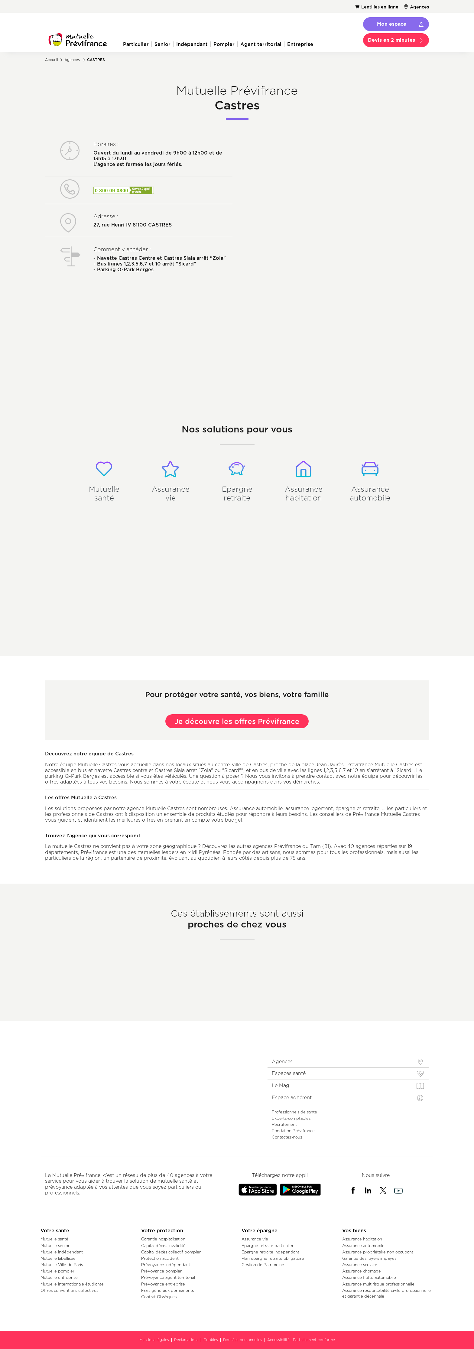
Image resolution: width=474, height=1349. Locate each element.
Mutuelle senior (55, 1245)
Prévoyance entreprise (163, 1284)
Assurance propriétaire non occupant (377, 1252)
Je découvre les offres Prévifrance (237, 721)
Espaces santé (289, 1073)
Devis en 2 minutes (391, 40)
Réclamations (186, 1340)
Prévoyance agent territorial (168, 1277)
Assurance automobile (363, 1245)
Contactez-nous (287, 1137)
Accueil (51, 60)
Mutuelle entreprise (59, 1277)
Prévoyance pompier (161, 1271)
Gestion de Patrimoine (263, 1265)
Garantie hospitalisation (163, 1239)
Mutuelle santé (54, 1239)
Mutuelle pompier (57, 1271)
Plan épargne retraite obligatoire (273, 1258)
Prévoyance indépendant (165, 1265)
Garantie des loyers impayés (369, 1258)
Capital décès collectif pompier (171, 1252)
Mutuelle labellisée (58, 1258)
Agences (419, 7)
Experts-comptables (291, 1118)
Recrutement (284, 1124)
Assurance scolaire (359, 1265)
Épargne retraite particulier (268, 1245)
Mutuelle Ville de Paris (62, 1265)
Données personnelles (242, 1340)
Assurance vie (255, 1239)
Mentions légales (154, 1340)
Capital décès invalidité (163, 1245)
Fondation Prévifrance (293, 1131)
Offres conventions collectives (69, 1290)
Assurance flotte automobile (369, 1277)
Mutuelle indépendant (62, 1252)
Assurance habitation (362, 1239)
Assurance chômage (361, 1271)
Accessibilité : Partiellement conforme (301, 1340)
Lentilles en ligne (379, 7)
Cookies (210, 1340)
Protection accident (160, 1258)
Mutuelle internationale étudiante (72, 1284)
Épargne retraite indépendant (270, 1252)
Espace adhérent (292, 1097)
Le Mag (280, 1085)
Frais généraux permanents (167, 1290)
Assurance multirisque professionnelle (378, 1284)
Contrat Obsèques (159, 1297)
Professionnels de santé (294, 1112)
